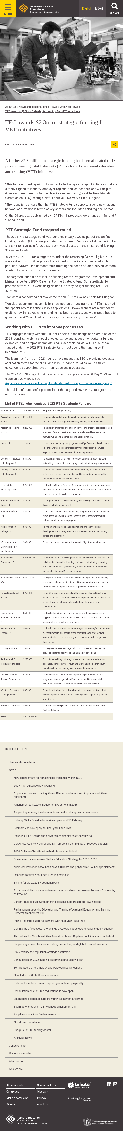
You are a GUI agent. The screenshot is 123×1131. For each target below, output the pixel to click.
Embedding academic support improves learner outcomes (48, 998)
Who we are (16, 1069)
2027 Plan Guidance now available (34, 785)
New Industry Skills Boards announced (37, 975)
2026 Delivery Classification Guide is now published (45, 851)
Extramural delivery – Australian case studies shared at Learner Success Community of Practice (64, 892)
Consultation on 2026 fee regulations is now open (44, 991)
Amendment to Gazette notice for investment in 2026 (46, 804)
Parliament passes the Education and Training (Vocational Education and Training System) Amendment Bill (62, 911)
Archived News (69, 107)
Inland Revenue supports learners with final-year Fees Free (49, 920)
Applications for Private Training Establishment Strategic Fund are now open (57, 383)
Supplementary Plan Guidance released (37, 1014)
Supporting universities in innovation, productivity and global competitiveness (60, 944)
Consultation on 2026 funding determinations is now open (48, 959)
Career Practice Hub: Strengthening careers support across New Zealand (57, 901)
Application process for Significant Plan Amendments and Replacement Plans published (60, 795)
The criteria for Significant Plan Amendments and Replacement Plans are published (64, 936)
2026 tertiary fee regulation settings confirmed (42, 952)
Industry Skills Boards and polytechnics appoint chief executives (53, 836)
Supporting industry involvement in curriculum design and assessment (56, 812)
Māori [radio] (99, 8)
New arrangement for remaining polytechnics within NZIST (49, 777)
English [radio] (86, 8)
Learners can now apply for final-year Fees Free (42, 828)
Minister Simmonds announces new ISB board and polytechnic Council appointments (65, 867)
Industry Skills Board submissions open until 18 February (48, 820)
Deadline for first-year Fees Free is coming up (42, 875)
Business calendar (20, 1053)
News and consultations (33, 107)
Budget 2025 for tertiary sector (32, 1030)
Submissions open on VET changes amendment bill (45, 1006)
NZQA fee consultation (27, 1022)
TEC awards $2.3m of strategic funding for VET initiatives (42, 111)
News (53, 107)
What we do (16, 1061)
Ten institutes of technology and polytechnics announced (48, 967)
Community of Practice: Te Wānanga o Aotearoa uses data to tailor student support (63, 928)
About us (10, 107)
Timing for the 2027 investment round (36, 882)
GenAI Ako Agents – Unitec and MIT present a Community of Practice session (61, 843)
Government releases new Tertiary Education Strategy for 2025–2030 (55, 859)
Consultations (17, 1045)
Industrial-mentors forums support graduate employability (48, 983)
